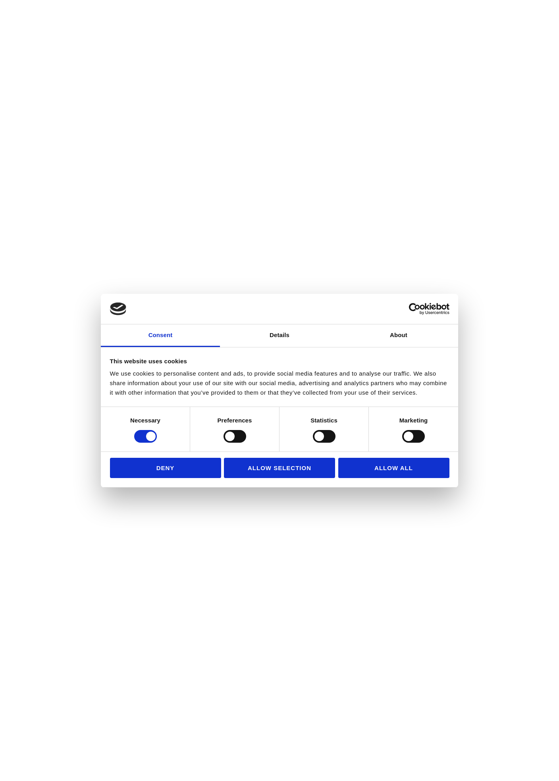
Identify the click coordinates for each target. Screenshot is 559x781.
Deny (165, 468)
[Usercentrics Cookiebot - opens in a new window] (414, 309)
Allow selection (279, 468)
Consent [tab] (160, 335)
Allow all (393, 468)
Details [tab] (279, 335)
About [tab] (398, 335)
